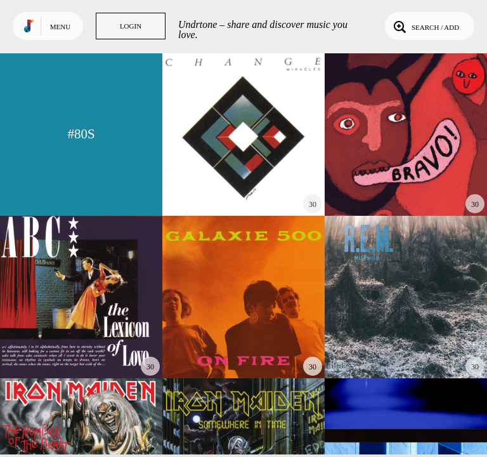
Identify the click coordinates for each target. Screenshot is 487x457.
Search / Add (425, 26)
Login (130, 26)
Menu (60, 26)
